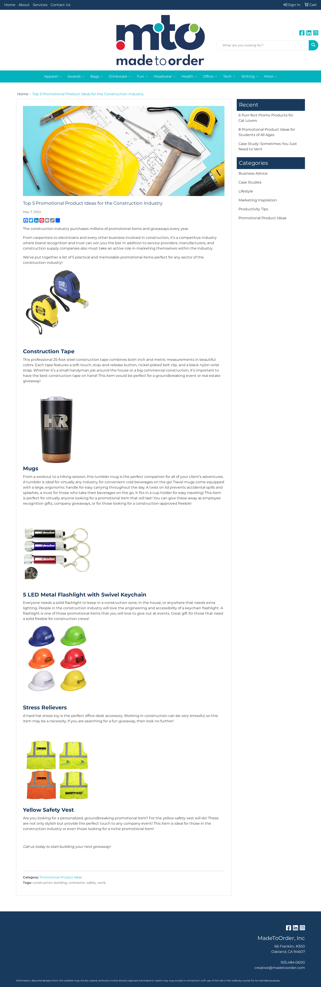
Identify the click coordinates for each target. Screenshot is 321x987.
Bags (96, 76)
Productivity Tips (253, 209)
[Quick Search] (263, 45)
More (270, 76)
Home (9, 5)
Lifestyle (246, 191)
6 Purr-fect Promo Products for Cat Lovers (266, 118)
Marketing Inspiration (258, 200)
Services (40, 5)
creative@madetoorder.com (279, 968)
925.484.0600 (293, 962)
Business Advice (253, 173)
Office (210, 76)
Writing (249, 76)
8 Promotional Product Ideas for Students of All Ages (267, 132)
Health (189, 76)
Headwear (165, 76)
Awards (76, 76)
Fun (142, 76)
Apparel (53, 76)
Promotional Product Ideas (61, 877)
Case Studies (250, 182)
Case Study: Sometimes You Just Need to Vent (268, 146)
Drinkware (120, 76)
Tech (229, 76)
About (24, 5)
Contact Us (60, 5)
